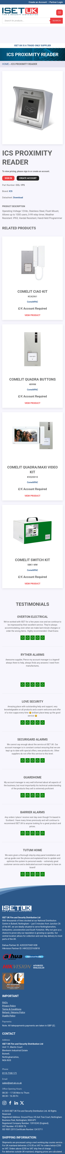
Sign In (8, 160)
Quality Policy (8, 998)
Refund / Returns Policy (13, 995)
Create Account (28, 160)
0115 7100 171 (9, 1055)
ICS (10, 173)
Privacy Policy (9, 988)
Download (18, 180)
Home (5, 46)
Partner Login (56, 2)
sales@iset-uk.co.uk (12, 1065)
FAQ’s (5, 985)
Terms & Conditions (11, 991)
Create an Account (38, 2)
